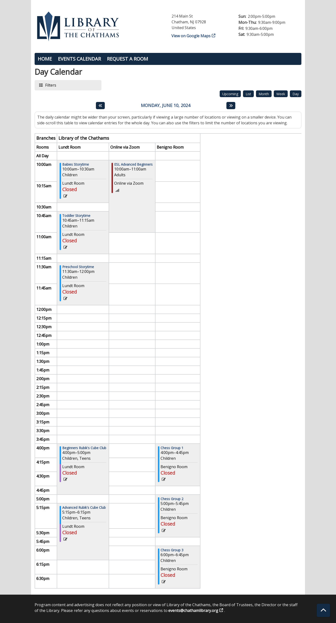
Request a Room (127, 59)
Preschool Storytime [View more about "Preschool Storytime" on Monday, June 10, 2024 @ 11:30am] (78, 267)
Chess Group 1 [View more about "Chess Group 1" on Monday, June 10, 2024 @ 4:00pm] (172, 448)
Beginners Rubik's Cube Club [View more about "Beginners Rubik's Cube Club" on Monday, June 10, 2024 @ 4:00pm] (84, 448)
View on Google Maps (191, 35)
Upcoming (230, 94)
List (248, 94)
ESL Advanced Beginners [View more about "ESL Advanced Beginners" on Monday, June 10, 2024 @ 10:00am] (133, 164)
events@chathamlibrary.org (193, 610)
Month (264, 94)
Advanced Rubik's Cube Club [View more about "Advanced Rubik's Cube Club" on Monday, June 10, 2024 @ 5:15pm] (84, 507)
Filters (50, 85)
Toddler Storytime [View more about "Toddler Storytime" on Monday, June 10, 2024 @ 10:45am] (76, 215)
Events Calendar (79, 59)
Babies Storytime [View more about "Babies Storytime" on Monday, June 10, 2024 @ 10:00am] (75, 164)
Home (45, 59)
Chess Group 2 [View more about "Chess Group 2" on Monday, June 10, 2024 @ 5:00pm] (172, 499)
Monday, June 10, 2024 (165, 105)
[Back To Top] (323, 610)
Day (295, 94)
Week (280, 94)
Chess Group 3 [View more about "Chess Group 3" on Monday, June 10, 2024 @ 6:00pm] (172, 550)
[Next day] (230, 105)
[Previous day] (100, 105)
